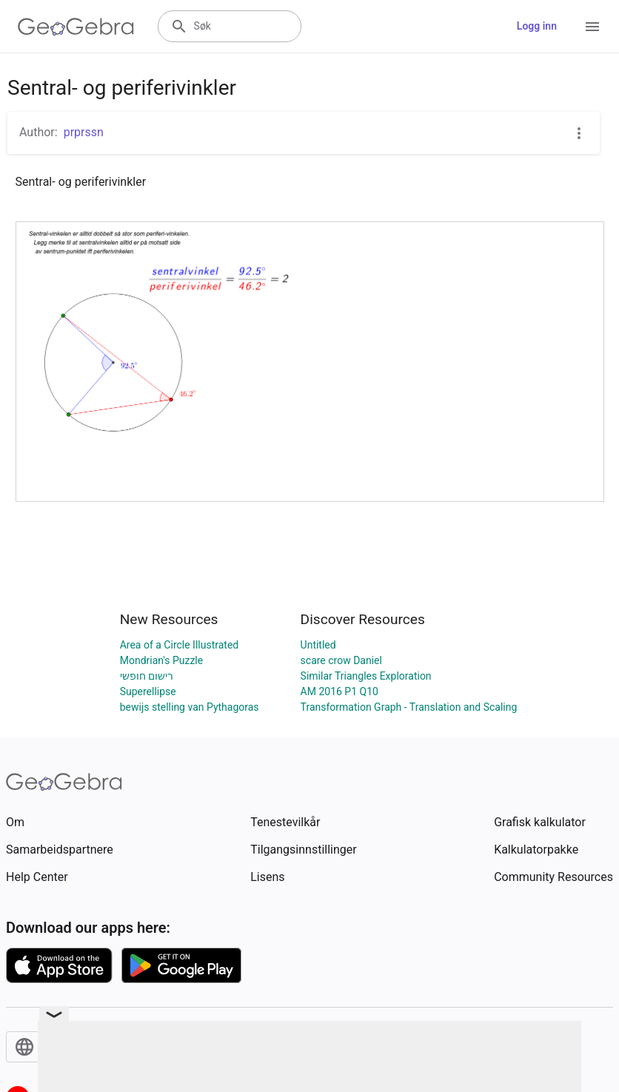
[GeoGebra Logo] (76, 27)
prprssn (84, 132)
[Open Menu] (592, 27)
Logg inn (537, 26)
